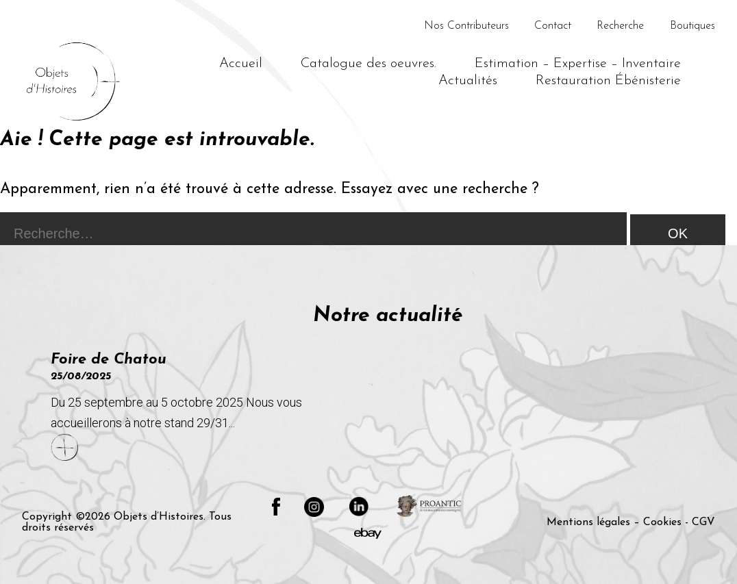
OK (678, 233)
